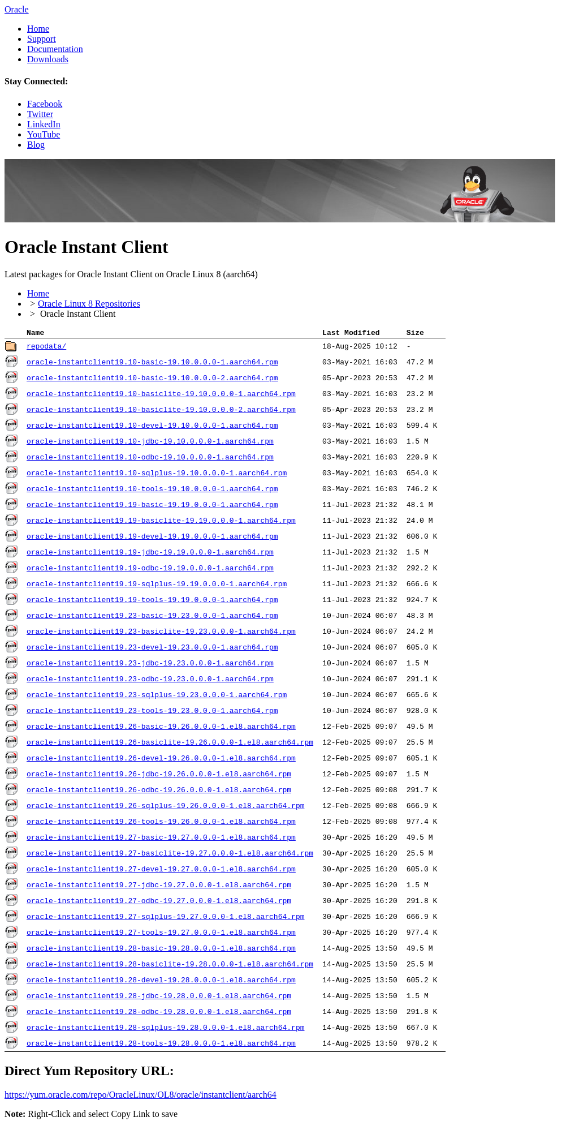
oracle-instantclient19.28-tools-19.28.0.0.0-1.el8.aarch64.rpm (161, 1045)
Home (38, 28)
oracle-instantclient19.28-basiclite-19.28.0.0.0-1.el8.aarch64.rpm (170, 966)
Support (41, 39)
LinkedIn (44, 124)
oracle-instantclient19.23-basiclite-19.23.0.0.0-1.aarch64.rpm (161, 633)
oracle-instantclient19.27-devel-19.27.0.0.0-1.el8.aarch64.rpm (161, 871)
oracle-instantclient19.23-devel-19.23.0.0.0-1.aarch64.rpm (152, 649)
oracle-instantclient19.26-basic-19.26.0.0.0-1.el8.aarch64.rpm (161, 728)
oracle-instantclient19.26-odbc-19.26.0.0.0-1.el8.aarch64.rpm (159, 792)
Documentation (55, 49)
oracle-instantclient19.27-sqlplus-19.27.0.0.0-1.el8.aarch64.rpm (165, 918)
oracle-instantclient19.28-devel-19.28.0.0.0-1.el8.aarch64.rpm (161, 982)
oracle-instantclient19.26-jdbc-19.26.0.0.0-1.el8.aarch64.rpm (159, 776)
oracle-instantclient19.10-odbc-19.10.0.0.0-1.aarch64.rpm (150, 459)
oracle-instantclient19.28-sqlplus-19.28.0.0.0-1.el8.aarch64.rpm (165, 1029)
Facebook (44, 104)
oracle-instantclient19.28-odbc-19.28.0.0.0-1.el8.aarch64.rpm (159, 1013)
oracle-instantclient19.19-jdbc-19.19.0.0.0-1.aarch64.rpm (150, 554)
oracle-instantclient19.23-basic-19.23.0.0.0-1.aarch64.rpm (152, 617)
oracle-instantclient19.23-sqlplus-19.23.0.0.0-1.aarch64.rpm (157, 696)
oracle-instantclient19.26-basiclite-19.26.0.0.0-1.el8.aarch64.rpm (170, 744)
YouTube (43, 134)
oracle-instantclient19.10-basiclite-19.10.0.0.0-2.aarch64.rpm (161, 411)
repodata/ (46, 348)
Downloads (47, 59)
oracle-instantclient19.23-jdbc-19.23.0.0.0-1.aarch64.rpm (150, 665)
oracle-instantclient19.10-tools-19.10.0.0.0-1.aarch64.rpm (152, 490)
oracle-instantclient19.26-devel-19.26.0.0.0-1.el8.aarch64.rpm (161, 760)
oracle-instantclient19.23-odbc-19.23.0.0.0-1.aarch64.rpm (150, 681)
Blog (36, 144)
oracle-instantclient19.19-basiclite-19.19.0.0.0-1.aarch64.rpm (161, 522)
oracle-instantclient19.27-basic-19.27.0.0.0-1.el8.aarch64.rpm (161, 839)
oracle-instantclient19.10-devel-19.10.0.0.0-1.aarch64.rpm (152, 427)
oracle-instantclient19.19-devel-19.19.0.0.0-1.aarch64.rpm (152, 538)
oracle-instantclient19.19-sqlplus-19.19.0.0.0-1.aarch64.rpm (157, 586)
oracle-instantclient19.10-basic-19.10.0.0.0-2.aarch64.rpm (152, 380)
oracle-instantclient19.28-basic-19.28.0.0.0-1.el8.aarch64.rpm (161, 950)
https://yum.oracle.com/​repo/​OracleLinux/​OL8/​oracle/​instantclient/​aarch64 (140, 1096)
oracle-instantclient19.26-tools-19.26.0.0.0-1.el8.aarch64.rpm (161, 823)
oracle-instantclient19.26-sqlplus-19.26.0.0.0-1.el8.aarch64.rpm (165, 807)
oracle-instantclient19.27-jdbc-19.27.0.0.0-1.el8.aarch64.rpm (159, 887)
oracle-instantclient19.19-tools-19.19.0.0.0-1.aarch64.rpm (152, 601)
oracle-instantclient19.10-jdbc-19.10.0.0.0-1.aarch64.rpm (150, 443)
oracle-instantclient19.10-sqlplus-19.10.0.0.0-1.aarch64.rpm (157, 475)
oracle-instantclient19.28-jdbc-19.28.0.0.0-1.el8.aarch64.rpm (159, 997)
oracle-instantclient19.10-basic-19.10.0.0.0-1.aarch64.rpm (152, 364)
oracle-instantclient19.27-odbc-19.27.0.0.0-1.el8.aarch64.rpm (159, 902)
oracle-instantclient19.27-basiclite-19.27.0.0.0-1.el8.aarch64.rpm (170, 855)
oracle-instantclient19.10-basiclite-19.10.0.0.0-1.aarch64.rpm (161, 395)
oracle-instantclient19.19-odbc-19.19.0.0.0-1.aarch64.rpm (150, 570)
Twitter (40, 114)
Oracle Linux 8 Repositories (89, 303)
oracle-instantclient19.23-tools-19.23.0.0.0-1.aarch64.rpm (152, 712)
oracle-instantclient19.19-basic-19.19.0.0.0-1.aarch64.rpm (152, 506)
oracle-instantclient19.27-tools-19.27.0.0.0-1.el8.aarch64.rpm (161, 934)
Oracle (17, 9)
